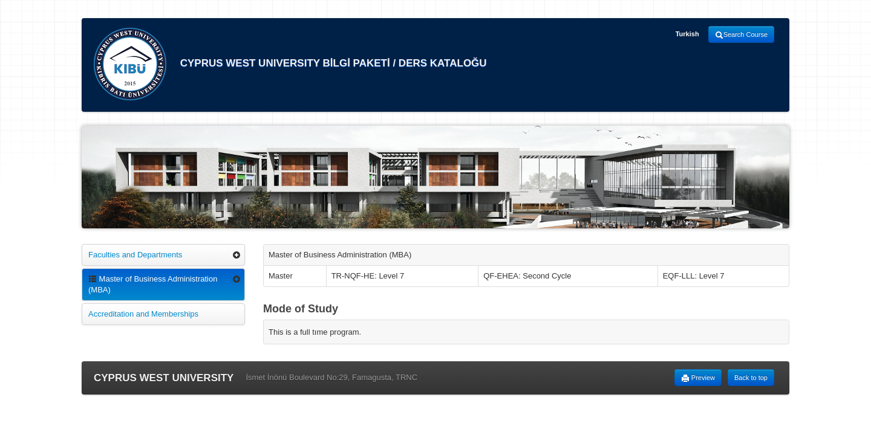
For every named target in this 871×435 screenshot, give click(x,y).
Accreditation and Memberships (143, 313)
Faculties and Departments (135, 254)
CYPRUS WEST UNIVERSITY (163, 378)
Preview (698, 378)
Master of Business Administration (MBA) (152, 284)
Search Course (741, 35)
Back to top (751, 377)
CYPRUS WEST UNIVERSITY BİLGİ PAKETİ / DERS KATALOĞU (290, 64)
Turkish (687, 33)
